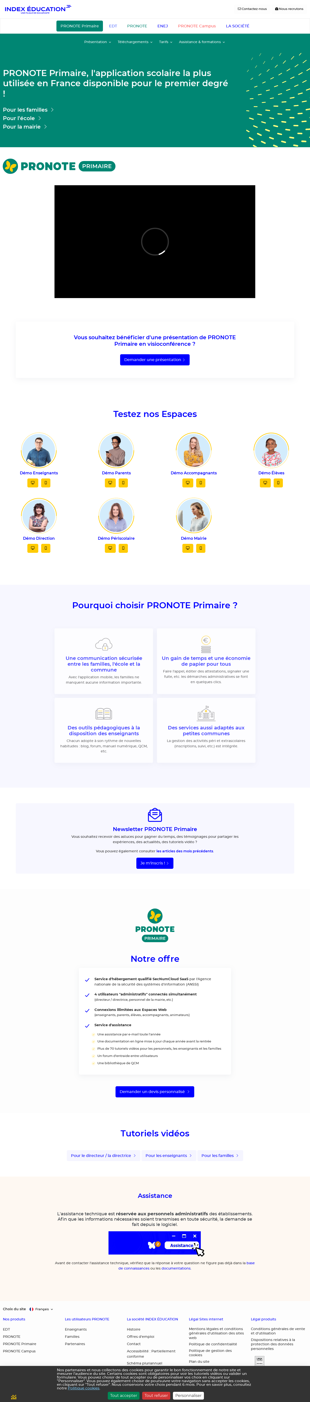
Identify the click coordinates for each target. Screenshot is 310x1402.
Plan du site (199, 1361)
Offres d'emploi (140, 1337)
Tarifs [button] (163, 42)
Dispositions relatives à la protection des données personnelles (273, 1344)
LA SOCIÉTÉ (237, 26)
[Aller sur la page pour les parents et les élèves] (116, 110)
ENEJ (162, 26)
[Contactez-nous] (252, 9)
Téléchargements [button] (133, 42)
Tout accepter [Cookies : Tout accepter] (123, 1395)
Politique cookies (84, 1388)
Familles (72, 1337)
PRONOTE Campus (197, 26)
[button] (257, 1361)
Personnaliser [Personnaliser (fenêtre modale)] (188, 1395)
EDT (113, 26)
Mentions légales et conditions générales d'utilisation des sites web (216, 1333)
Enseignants (76, 1329)
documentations (176, 1268)
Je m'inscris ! (154, 863)
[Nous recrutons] (289, 9)
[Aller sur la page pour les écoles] (116, 118)
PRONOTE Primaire (80, 26)
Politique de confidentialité (213, 1344)
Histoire (133, 1329)
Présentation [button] (95, 42)
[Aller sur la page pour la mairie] (116, 126)
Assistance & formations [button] (200, 42)
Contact (134, 1344)
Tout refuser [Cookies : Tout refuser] (156, 1395)
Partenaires (75, 1344)
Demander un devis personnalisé (155, 1092)
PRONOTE (137, 26)
